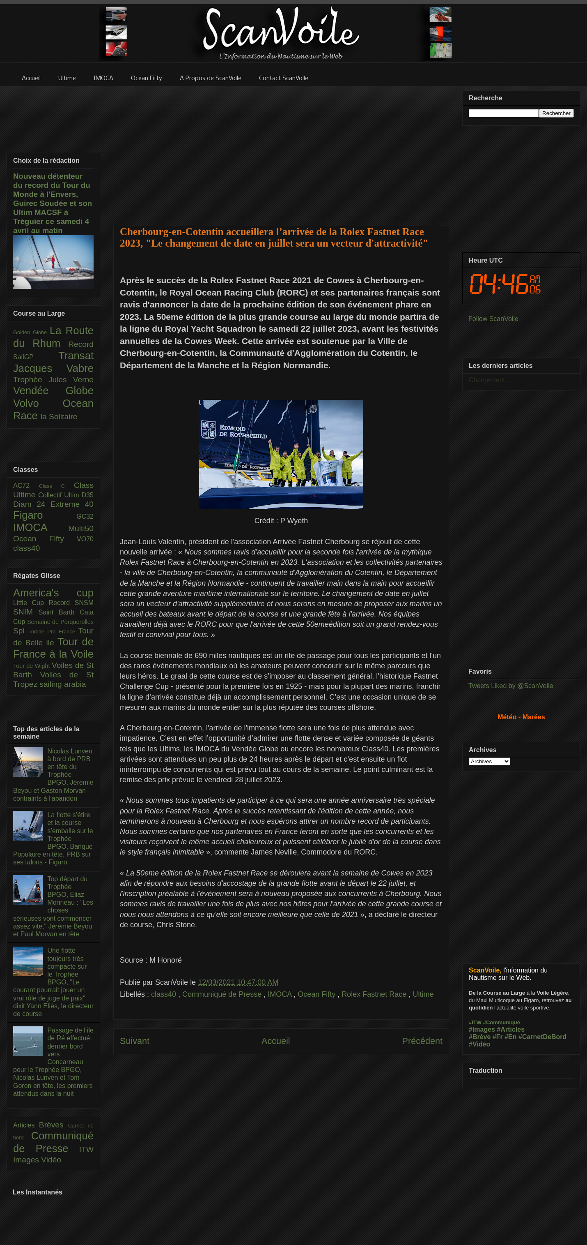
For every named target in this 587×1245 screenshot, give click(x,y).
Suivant (134, 1041)
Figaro (44, 515)
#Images (482, 1029)
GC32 (85, 516)
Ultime (423, 994)
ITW (86, 1149)
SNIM (26, 611)
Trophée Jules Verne (53, 379)
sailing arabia (62, 684)
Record (81, 344)
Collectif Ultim (59, 495)
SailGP (35, 356)
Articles (26, 1125)
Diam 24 (31, 504)
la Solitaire (59, 416)
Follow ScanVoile (493, 318)
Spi (20, 630)
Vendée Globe (53, 390)
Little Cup (31, 602)
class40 (164, 994)
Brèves (53, 1124)
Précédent (422, 1041)
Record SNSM (71, 602)
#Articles (511, 1029)
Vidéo (51, 1159)
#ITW (475, 1022)
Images (27, 1159)
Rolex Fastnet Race (375, 994)
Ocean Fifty (317, 994)
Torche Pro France (53, 631)
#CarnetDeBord (542, 1036)
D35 (88, 495)
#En (510, 1036)
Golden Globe (31, 332)
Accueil (275, 1041)
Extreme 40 (72, 504)
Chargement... (489, 380)
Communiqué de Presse (223, 994)
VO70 (85, 539)
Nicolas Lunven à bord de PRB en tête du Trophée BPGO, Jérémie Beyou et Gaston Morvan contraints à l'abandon (53, 775)
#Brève (480, 1036)
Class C (56, 486)
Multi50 (81, 528)
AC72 (26, 485)
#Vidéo (479, 1044)
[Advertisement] (281, 150)
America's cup (53, 592)
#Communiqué (501, 1022)
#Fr (498, 1036)
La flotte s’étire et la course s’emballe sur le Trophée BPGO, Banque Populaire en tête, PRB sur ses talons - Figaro (53, 838)
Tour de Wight (32, 666)
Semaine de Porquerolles (60, 622)
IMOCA (281, 994)
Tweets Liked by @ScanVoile (510, 685)
